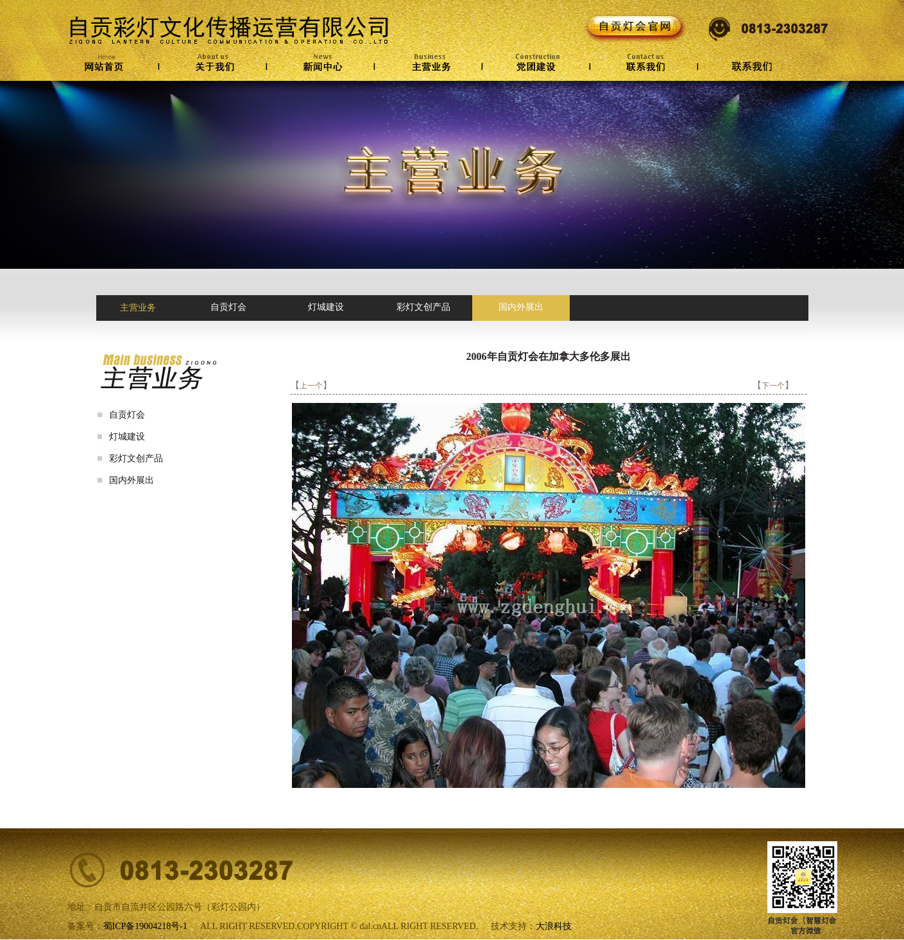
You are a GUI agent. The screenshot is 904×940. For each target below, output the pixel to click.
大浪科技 (554, 926)
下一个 (773, 385)
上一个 (311, 385)
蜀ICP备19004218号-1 (145, 926)
